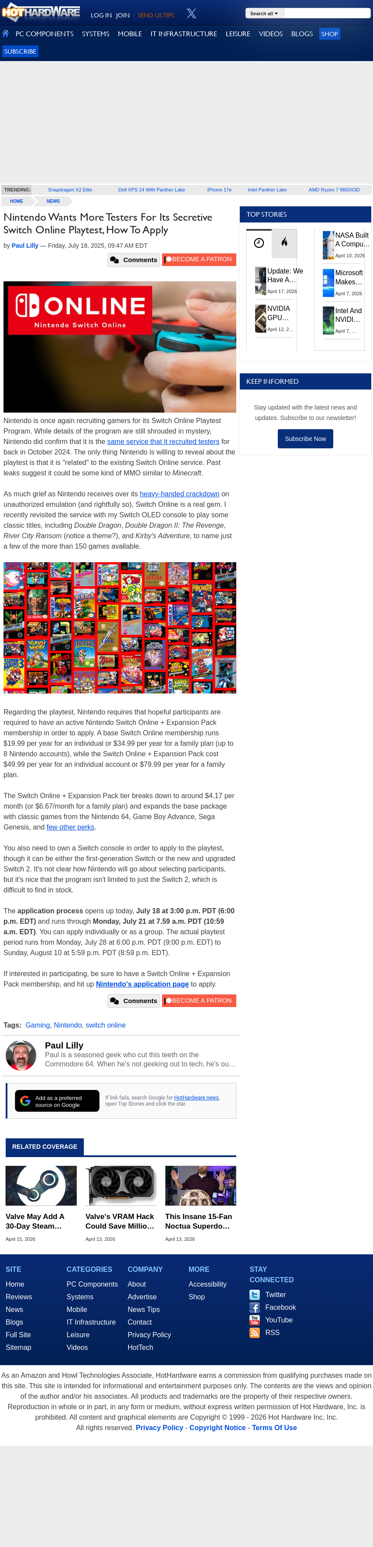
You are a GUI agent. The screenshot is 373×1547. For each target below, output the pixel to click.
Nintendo (68, 1025)
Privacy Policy (149, 1335)
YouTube (279, 1320)
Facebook (280, 1307)
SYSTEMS (95, 34)
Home (15, 1284)
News (53, 201)
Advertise (142, 1297)
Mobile (77, 1309)
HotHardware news (196, 1098)
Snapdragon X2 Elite (70, 189)
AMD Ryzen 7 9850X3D (334, 189)
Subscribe (20, 51)
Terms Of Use (274, 1427)
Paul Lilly (64, 1045)
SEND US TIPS (156, 15)
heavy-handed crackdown (179, 494)
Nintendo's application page (142, 984)
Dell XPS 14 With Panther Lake (151, 189)
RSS (272, 1332)
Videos (77, 1347)
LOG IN (101, 15)
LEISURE (238, 34)
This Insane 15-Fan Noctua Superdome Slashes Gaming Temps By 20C (199, 1221)
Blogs (14, 1322)
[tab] (259, 243)
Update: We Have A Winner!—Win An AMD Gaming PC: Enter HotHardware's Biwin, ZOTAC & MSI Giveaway (289, 276)
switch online (106, 1025)
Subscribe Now (305, 438)
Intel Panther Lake (267, 189)
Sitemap (18, 1347)
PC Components (92, 1284)
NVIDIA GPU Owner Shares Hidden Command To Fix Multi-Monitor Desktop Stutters (283, 313)
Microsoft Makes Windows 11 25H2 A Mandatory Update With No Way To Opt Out (351, 278)
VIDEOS (271, 34)
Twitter (275, 1294)
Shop (329, 34)
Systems (80, 1297)
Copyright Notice (218, 1427)
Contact (140, 1322)
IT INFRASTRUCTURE (184, 34)
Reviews (19, 1297)
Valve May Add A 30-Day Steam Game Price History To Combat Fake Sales (40, 1221)
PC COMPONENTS (44, 34)
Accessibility (208, 1284)
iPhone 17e (219, 189)
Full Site (18, 1335)
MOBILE (130, 34)
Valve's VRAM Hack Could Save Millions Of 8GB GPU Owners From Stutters (121, 1221)
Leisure (78, 1335)
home (16, 201)
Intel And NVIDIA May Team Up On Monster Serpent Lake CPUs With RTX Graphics (349, 315)
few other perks (70, 827)
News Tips (144, 1309)
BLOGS (302, 34)
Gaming (37, 1025)
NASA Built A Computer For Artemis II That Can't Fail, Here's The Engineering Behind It (353, 240)
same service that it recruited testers (163, 441)
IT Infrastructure (91, 1322)
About (137, 1284)
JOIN (123, 15)
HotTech (140, 1347)
